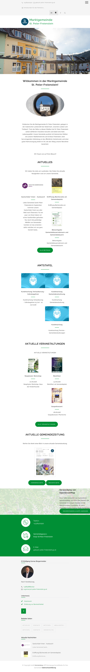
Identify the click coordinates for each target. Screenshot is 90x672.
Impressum (28, 601)
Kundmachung (57, 324)
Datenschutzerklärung (49, 667)
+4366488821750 (28, 587)
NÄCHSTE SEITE (54, 483)
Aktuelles (26, 625)
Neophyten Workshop (33, 376)
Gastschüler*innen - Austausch (33, 197)
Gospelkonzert (57, 406)
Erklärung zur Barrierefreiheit (34, 604)
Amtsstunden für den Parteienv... (34, 7)
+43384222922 (28, 2)
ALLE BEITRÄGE (45, 250)
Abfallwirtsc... (59, 625)
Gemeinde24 (39, 665)
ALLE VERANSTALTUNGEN (46, 424)
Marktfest (57, 376)
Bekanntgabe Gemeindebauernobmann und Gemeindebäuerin (57, 232)
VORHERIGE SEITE (37, 483)
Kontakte (36, 625)
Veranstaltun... (49, 630)
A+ (52, 13)
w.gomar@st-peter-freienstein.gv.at (35, 589)
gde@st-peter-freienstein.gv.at (45, 2)
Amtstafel (47, 625)
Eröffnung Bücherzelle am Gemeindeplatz (47, 652)
